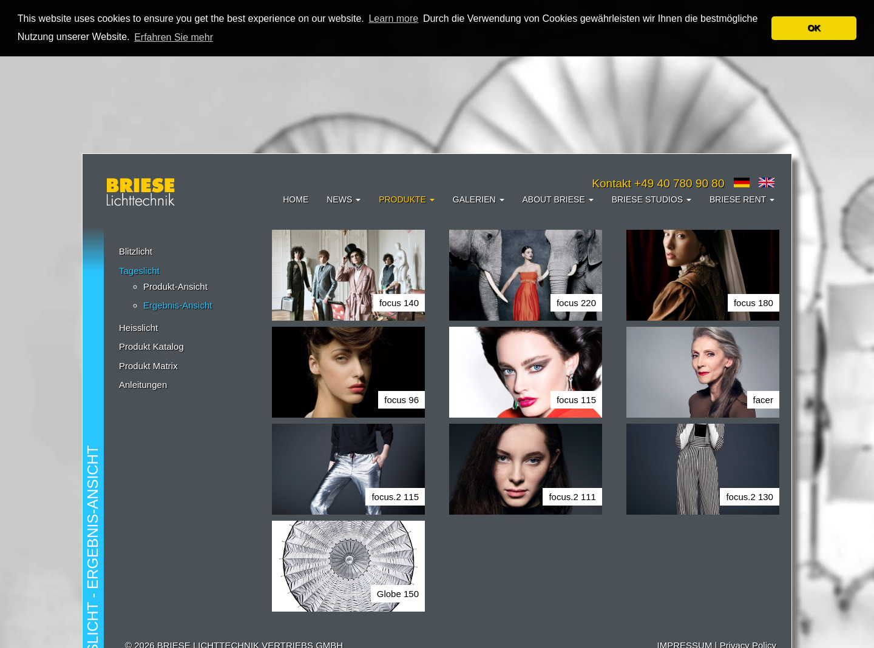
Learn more (393, 18)
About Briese (558, 199)
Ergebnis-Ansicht (177, 305)
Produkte (407, 199)
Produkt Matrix (148, 366)
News (344, 199)
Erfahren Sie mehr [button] (173, 37)
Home (295, 199)
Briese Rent (742, 199)
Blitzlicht (135, 251)
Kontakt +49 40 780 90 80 (658, 183)
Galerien (478, 199)
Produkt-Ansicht (175, 286)
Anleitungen (143, 384)
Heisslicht (138, 327)
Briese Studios (651, 199)
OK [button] (814, 28)
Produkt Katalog (151, 346)
